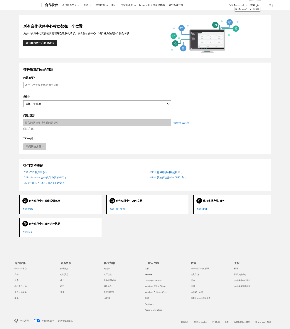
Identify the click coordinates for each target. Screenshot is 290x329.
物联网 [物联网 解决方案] (107, 298)
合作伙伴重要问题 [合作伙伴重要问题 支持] (242, 286)
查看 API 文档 (117, 209)
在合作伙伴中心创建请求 (40, 43)
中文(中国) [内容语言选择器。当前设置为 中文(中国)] (24, 320)
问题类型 (28, 115)
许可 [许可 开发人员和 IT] (147, 298)
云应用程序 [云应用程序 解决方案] (109, 292)
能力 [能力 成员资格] (62, 280)
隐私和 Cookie (200, 321)
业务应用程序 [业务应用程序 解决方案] (110, 280)
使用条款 (216, 321)
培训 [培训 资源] (193, 286)
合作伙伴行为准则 (242, 321)
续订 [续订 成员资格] (62, 286)
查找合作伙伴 (176, 4)
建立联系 (100, 4)
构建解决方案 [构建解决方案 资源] (197, 292)
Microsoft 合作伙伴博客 (152, 4)
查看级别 (201, 209)
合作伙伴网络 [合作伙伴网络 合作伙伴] (20, 292)
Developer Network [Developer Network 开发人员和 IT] (153, 280)
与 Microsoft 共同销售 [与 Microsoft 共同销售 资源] (200, 298)
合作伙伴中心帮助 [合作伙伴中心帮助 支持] (242, 280)
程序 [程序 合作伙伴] (16, 280)
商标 (227, 321)
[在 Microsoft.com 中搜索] (255, 5)
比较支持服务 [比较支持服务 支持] (240, 274)
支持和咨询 (127, 4)
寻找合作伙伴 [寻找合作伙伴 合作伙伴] (20, 286)
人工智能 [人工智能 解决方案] (108, 274)
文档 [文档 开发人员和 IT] (147, 268)
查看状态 (27, 232)
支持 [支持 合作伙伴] (16, 274)
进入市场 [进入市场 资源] (195, 274)
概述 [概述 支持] (236, 268)
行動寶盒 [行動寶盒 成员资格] (64, 274)
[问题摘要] (97, 85)
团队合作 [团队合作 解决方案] (108, 286)
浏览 (86, 4)
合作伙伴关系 (69, 4)
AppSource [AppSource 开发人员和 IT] (150, 304)
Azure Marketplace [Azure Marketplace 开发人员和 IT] (153, 309)
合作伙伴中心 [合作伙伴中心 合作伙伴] (20, 268)
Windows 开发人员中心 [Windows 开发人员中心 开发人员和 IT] (155, 286)
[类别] (97, 103)
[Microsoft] (27, 5)
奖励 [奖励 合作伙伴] (16, 298)
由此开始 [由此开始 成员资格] (64, 268)
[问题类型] (97, 122)
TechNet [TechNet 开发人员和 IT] (149, 274)
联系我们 (185, 321)
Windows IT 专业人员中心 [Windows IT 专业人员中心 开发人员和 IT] (156, 292)
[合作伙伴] (51, 5)
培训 (113, 4)
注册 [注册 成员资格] (62, 292)
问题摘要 (28, 77)
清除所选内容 (181, 123)
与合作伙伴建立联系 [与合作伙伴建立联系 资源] (200, 268)
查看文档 (27, 209)
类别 (25, 96)
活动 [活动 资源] (193, 280)
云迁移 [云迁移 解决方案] (107, 268)
